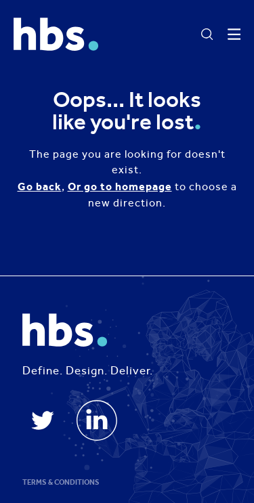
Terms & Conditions (61, 482)
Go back (40, 186)
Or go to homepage (120, 186)
